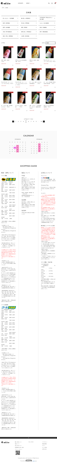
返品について (17, 443)
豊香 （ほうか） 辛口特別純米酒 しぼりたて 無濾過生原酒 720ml (36, 107)
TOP (3, 7)
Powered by (28, 460)
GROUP (27, 3)
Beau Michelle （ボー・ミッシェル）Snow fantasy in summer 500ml (21, 83)
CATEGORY (20, 3)
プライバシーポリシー (18, 449)
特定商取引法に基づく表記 (19, 447)
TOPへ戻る (28, 438)
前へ (13, 121)
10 (41, 121)
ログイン (43, 445)
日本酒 (6, 7)
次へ (44, 121)
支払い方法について (18, 445)
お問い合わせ (44, 449)
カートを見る (44, 447)
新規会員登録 (44, 443)
